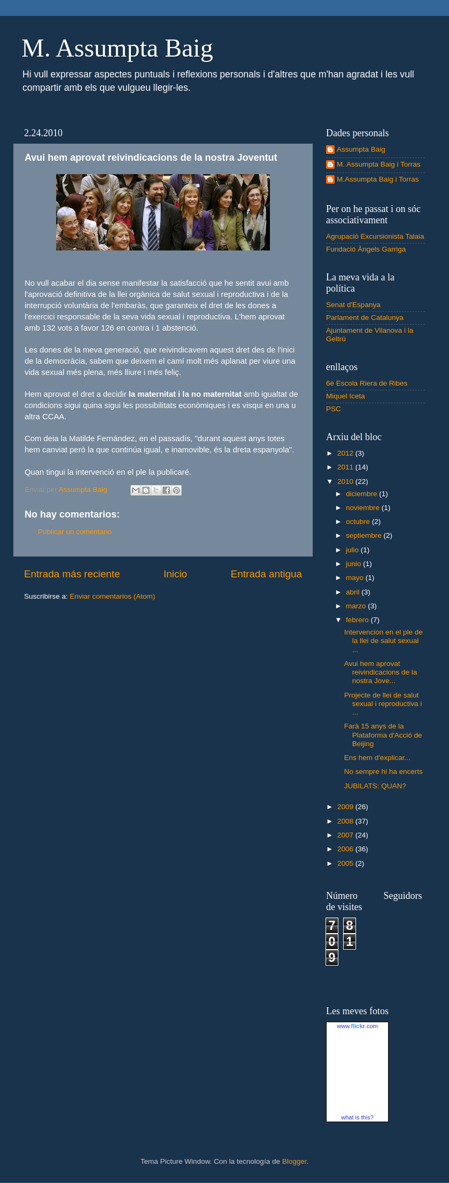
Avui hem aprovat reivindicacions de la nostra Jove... (380, 672)
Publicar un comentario (75, 532)
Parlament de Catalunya (365, 318)
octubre (359, 522)
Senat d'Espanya (353, 305)
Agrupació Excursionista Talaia (375, 236)
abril (353, 592)
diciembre (362, 494)
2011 (346, 467)
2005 (346, 863)
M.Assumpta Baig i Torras (378, 179)
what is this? (357, 1117)
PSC (333, 409)
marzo (357, 606)
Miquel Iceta (345, 396)
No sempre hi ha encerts (383, 771)
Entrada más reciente (72, 573)
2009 (346, 807)
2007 (346, 835)
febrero (358, 620)
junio (354, 564)
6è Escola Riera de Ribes (366, 383)
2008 (346, 821)
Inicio (175, 573)
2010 (346, 481)
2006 (346, 849)
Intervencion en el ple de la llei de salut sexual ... (383, 640)
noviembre (364, 508)
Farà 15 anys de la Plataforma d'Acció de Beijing (383, 734)
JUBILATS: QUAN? (375, 786)
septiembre (365, 535)
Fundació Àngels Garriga (366, 249)
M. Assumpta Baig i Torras (379, 164)
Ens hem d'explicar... (377, 758)
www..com (357, 1026)
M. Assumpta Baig (117, 48)
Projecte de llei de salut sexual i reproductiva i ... (383, 703)
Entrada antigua (266, 573)
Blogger (294, 1161)
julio (353, 550)
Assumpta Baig (361, 149)
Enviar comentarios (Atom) (113, 596)
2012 (346, 453)
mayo (356, 578)
